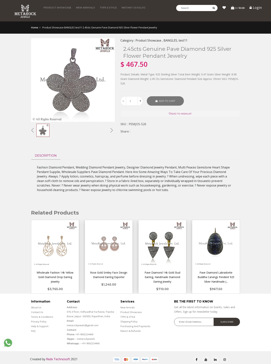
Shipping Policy (129, 321)
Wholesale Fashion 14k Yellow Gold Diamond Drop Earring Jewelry (55, 277)
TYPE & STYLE (108, 7)
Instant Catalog (133, 7)
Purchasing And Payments (135, 326)
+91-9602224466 (84, 334)
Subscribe (227, 321)
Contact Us (37, 312)
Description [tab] (46, 155)
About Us (36, 307)
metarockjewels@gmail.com (82, 325)
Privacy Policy (38, 321)
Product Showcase (57, 7)
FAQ (33, 331)
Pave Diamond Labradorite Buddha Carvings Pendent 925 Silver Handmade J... (216, 277)
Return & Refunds (130, 331)
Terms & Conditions (42, 316)
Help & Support (39, 326)
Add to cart (165, 100)
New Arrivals (85, 7)
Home (34, 27)
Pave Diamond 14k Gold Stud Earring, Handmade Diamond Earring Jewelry (162, 277)
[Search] (197, 8)
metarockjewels (85, 338)
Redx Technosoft (58, 359)
